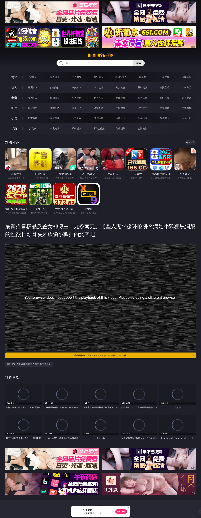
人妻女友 (76, 118)
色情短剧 (142, 128)
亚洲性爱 (32, 97)
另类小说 (142, 118)
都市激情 (32, 118)
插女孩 (32, 128)
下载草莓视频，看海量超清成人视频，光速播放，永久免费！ (134, 355)
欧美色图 (76, 108)
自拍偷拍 (54, 87)
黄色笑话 (164, 118)
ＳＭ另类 (186, 87)
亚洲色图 (54, 108)
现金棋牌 (164, 77)
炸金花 (142, 77)
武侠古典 (98, 118)
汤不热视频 (99, 128)
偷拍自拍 (54, 97)
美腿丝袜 (120, 108)
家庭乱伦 (54, 118)
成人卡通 (76, 97)
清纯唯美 (142, 108)
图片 (14, 108)
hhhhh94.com (100, 56)
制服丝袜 (120, 97)
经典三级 (142, 97)
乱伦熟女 (164, 97)
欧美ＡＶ (76, 87)
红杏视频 (120, 128)
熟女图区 (164, 108)
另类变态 (186, 97)
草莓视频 (76, 128)
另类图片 (186, 108)
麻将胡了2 (120, 77)
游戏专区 (98, 77)
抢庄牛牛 (186, 77)
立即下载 (121, 511)
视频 (14, 87)
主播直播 (164, 87)
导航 (14, 128)
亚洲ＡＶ (32, 87)
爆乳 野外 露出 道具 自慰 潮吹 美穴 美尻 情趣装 (29, 364)
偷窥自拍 (32, 108)
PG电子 (33, 77)
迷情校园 (120, 118)
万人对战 (76, 77)
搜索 (138, 63)
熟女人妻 (120, 87)
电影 (14, 98)
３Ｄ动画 (98, 87)
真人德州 (54, 77)
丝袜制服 (142, 87)
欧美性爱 (98, 97)
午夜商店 (54, 128)
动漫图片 (98, 108)
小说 (14, 118)
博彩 (14, 77)
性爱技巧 (186, 118)
